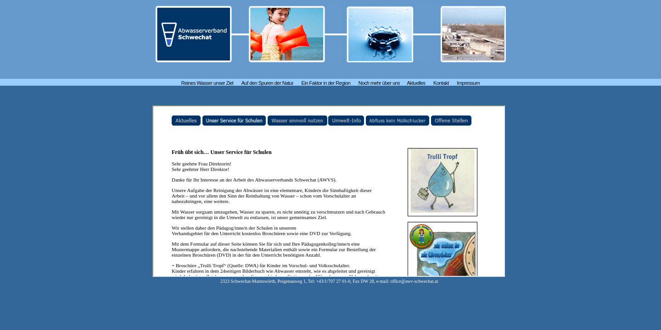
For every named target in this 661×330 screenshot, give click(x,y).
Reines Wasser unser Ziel (207, 83)
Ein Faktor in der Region (326, 83)
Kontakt (441, 83)
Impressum (468, 83)
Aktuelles (416, 83)
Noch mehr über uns (379, 83)
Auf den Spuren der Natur (267, 83)
